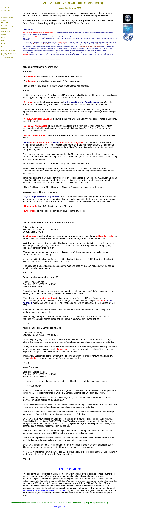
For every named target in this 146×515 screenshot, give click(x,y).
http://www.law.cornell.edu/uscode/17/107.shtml (45, 490)
